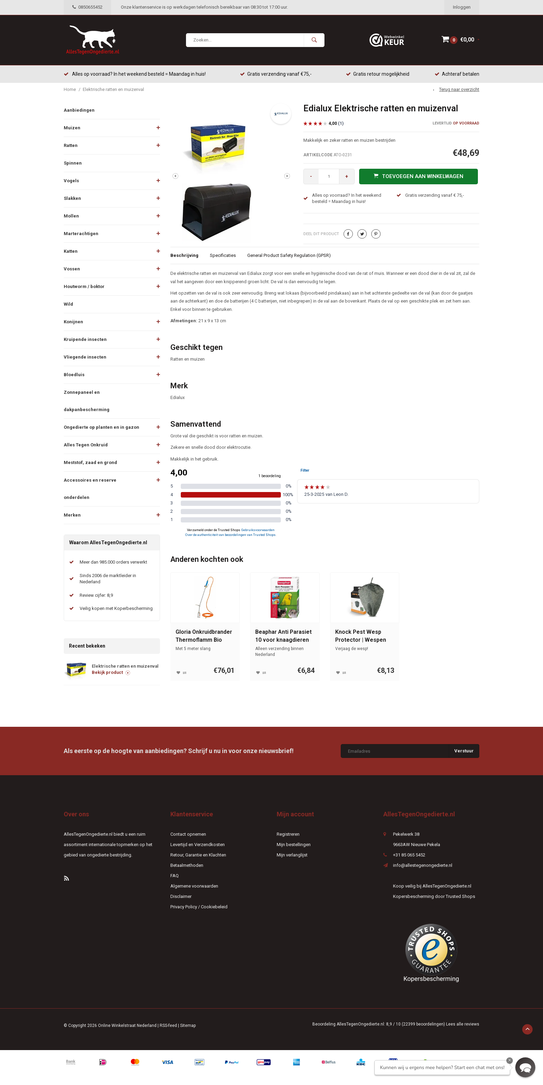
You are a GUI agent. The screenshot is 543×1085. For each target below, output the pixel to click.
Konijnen (73, 321)
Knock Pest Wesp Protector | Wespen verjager (360, 636)
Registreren (288, 834)
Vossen (72, 268)
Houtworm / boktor (84, 286)
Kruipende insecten (85, 339)
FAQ (174, 876)
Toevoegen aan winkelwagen (418, 176)
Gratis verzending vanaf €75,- (276, 74)
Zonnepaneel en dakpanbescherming (86, 401)
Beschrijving (184, 255)
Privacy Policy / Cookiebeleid (199, 907)
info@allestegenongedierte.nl (422, 865)
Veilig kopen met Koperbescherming (116, 608)
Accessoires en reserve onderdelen (90, 488)
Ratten (71, 145)
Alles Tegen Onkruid (86, 444)
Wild (68, 304)
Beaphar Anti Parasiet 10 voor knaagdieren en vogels (283, 636)
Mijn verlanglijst (292, 855)
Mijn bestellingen (294, 844)
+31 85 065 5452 (409, 855)
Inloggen (462, 7)
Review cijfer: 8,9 (96, 595)
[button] (525, 1067)
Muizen (72, 127)
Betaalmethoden (186, 865)
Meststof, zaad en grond (90, 462)
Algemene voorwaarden (194, 886)
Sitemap (188, 1025)
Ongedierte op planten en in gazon (101, 427)
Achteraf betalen (457, 74)
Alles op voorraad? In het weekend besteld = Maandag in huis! (135, 74)
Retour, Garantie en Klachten (198, 855)
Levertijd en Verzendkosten (197, 844)
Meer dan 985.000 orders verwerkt (113, 562)
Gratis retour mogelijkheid (377, 74)
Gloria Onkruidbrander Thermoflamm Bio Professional (204, 636)
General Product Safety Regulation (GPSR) (289, 255)
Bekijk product (111, 672)
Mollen (71, 216)
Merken (72, 515)
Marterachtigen (81, 233)
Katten (71, 251)
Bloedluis (74, 374)
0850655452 (87, 7)
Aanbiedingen (79, 110)
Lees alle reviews (462, 1024)
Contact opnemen (188, 834)
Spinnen (73, 163)
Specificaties (223, 255)
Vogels (71, 180)
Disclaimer (181, 896)
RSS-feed (168, 1025)
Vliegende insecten (85, 357)
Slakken (72, 198)
